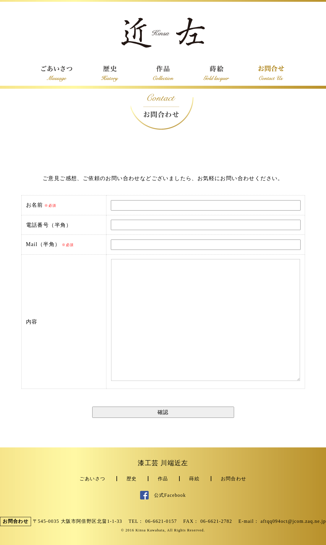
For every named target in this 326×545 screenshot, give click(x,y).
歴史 (131, 478)
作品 (163, 478)
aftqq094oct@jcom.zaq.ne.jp (293, 521)
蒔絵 (194, 478)
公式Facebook (163, 495)
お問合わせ (233, 478)
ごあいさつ (92, 478)
